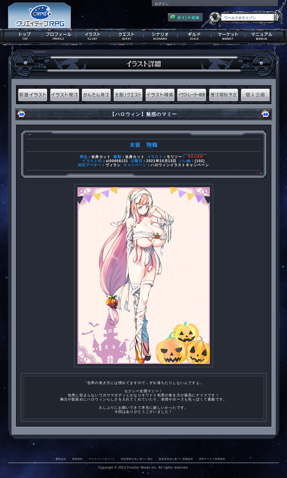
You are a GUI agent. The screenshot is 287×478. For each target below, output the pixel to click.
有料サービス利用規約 (212, 458)
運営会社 (61, 458)
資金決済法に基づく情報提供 (176, 458)
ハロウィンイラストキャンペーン (180, 165)
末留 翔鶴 (144, 145)
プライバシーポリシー (102, 458)
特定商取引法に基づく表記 (137, 458)
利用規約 (77, 458)
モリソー (174, 157)
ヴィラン (113, 165)
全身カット (101, 157)
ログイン (162, 4)
